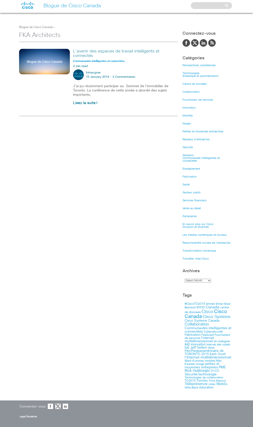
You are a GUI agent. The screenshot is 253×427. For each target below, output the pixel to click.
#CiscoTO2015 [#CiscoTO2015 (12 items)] (195, 303)
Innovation (189, 107)
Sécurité (188, 147)
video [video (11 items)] (212, 384)
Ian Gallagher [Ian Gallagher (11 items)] (222, 341)
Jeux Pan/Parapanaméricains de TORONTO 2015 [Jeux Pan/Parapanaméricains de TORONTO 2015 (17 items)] (204, 351)
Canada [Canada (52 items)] (212, 307)
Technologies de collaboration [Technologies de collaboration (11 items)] (204, 377)
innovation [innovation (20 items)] (198, 344)
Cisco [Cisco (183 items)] (207, 311)
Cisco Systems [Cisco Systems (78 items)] (217, 317)
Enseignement (191, 168)
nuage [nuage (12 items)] (200, 364)
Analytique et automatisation (201, 76)
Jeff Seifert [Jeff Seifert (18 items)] (198, 347)
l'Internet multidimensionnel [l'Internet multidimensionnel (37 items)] (208, 357)
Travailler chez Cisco (196, 258)
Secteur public (192, 192)
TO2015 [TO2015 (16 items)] (190, 380)
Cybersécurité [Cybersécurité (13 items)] (213, 331)
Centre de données (195, 84)
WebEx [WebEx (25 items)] (221, 384)
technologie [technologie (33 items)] (207, 374)
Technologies (191, 73)
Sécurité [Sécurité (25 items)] (191, 374)
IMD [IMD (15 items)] (187, 344)
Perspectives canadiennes (199, 65)
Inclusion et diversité (196, 227)
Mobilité (188, 115)
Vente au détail (192, 208)
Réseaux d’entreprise (196, 139)
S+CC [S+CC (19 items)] (215, 370)
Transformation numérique (199, 250)
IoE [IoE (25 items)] (187, 347)
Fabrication (190, 176)
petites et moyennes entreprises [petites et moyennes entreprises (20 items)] (202, 365)
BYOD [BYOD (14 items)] (201, 307)
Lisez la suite (85, 103)
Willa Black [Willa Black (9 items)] (191, 387)
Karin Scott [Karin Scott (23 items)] (218, 354)
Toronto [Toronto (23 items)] (202, 380)
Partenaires (190, 216)
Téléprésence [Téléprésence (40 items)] (196, 384)
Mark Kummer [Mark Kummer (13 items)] (194, 360)
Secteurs (188, 155)
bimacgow (93, 72)
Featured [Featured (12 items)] (207, 334)
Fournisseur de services (198, 100)
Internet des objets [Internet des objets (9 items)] (218, 344)
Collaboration (191, 92)
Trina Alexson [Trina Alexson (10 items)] (217, 380)
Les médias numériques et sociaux (205, 235)
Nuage (187, 123)
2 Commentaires (123, 76)
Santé (186, 184)
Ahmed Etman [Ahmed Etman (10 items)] (214, 304)
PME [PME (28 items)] (222, 367)
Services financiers (195, 200)
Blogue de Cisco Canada (36, 27)
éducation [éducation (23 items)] (206, 387)
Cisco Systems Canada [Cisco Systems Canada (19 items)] (202, 320)
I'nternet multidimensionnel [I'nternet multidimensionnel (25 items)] (199, 339)
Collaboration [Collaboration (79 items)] (197, 324)
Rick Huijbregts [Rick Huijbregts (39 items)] (197, 371)
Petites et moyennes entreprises (203, 131)
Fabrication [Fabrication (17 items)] (193, 334)
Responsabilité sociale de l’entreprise (206, 243)
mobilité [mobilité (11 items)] (210, 360)
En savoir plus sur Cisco (198, 224)
